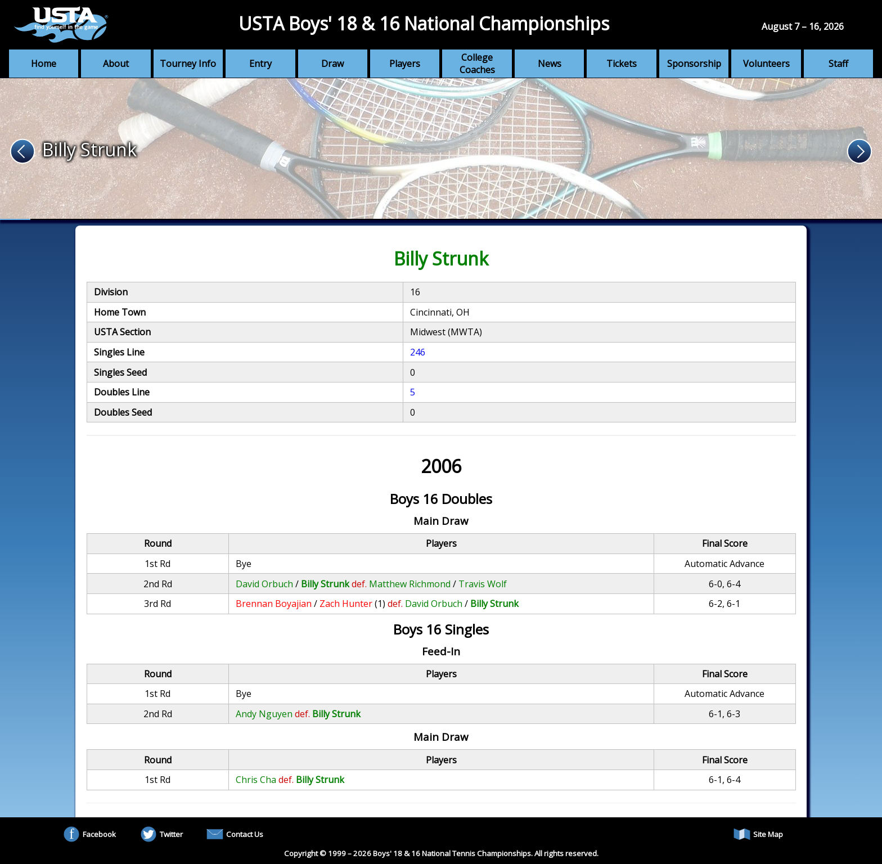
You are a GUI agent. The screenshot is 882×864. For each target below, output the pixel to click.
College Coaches (477, 63)
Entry (260, 63)
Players (404, 63)
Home (43, 63)
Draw (332, 63)
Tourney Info (188, 63)
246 (417, 352)
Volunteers (766, 63)
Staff (838, 63)
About (116, 63)
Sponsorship (694, 63)
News (549, 63)
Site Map (758, 834)
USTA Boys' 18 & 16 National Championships (423, 23)
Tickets (621, 63)
